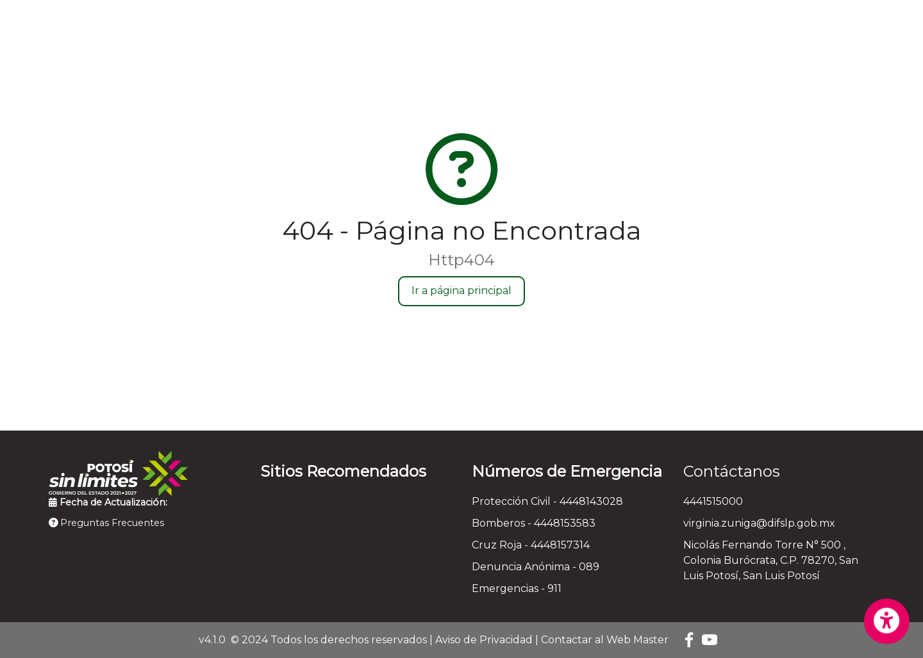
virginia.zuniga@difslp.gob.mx (759, 523)
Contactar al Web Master (605, 640)
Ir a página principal (461, 290)
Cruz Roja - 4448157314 (531, 545)
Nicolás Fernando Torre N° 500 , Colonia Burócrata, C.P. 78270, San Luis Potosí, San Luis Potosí (770, 560)
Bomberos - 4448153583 (533, 523)
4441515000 (713, 501)
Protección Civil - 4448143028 (547, 501)
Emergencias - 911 (516, 588)
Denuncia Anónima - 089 (535, 567)
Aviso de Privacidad (484, 640)
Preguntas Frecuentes (106, 523)
